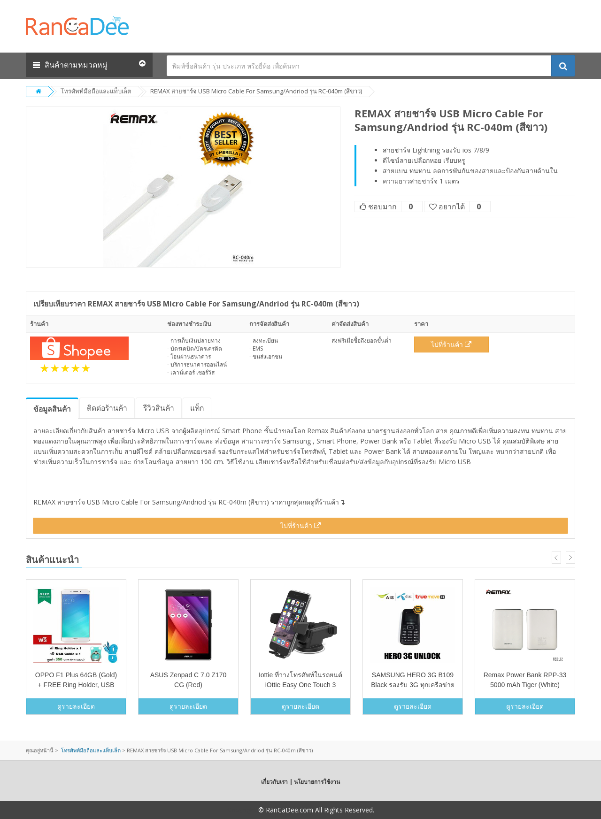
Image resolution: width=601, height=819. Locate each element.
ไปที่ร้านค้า (451, 344)
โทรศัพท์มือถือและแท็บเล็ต (96, 91)
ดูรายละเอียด (76, 706)
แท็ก (197, 408)
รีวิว (158, 408)
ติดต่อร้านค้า (107, 408)
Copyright (241, 809)
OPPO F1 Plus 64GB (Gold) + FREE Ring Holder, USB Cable (76, 684)
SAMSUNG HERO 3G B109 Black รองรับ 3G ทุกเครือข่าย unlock (413, 684)
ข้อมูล (52, 409)
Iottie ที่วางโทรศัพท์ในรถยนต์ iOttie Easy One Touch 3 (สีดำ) (300, 684)
